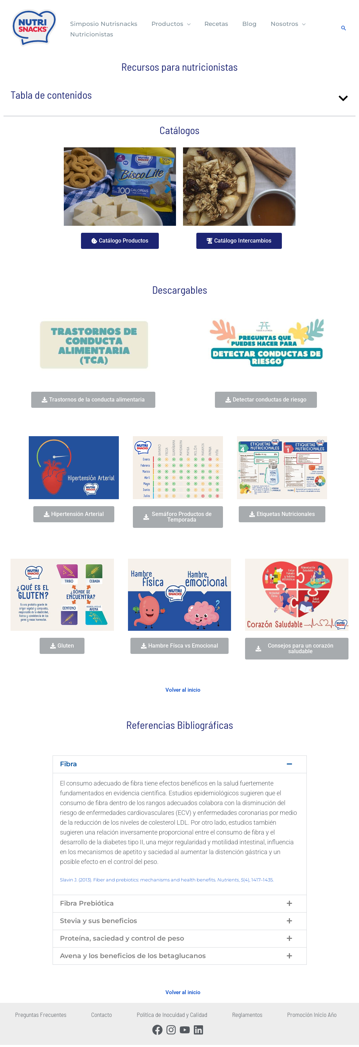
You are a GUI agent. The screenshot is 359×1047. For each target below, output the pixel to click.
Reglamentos (237, 1016)
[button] (183, 24)
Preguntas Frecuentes (47, 1016)
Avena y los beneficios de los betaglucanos (137, 958)
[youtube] (186, 1030)
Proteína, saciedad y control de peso (126, 940)
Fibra (69, 764)
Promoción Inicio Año (296, 1016)
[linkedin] (200, 1030)
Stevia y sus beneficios (101, 922)
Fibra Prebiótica (88, 904)
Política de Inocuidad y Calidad (167, 1016)
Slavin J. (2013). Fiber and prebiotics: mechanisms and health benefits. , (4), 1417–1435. (167, 880)
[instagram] (173, 1030)
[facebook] (159, 1030)
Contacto (102, 1016)
